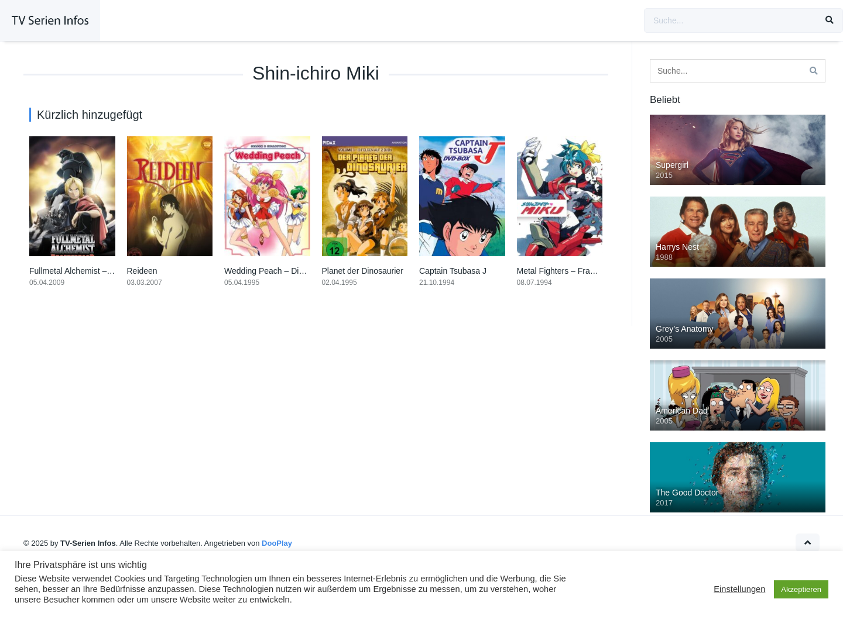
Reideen (142, 271)
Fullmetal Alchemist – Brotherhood (91, 271)
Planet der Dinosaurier (362, 271)
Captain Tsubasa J (452, 271)
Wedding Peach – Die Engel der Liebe (293, 271)
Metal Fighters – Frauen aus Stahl (578, 271)
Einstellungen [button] (739, 589)
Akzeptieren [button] (801, 589)
